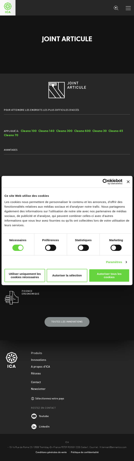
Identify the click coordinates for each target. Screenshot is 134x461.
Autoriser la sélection (67, 275)
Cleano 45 (115, 130)
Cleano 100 (29, 130)
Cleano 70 (11, 135)
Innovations (38, 360)
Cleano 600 (82, 130)
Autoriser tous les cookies (109, 275)
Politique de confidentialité (85, 452)
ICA (7, 7)
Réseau (36, 373)
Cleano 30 (99, 130)
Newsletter (38, 389)
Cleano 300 (64, 130)
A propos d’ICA (40, 367)
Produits (36, 353)
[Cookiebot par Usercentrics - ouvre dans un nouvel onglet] (105, 182)
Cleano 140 (46, 130)
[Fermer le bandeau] (128, 181)
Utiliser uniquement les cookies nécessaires (25, 275)
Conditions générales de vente (51, 452)
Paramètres (114, 262)
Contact (36, 382)
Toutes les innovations (67, 322)
